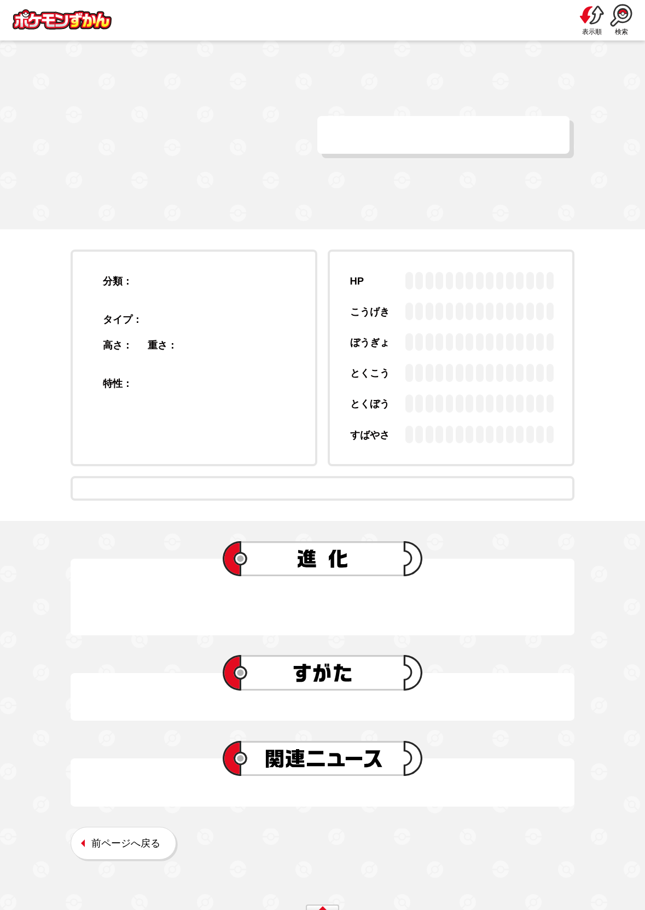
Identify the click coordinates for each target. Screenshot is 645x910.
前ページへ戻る (125, 843)
